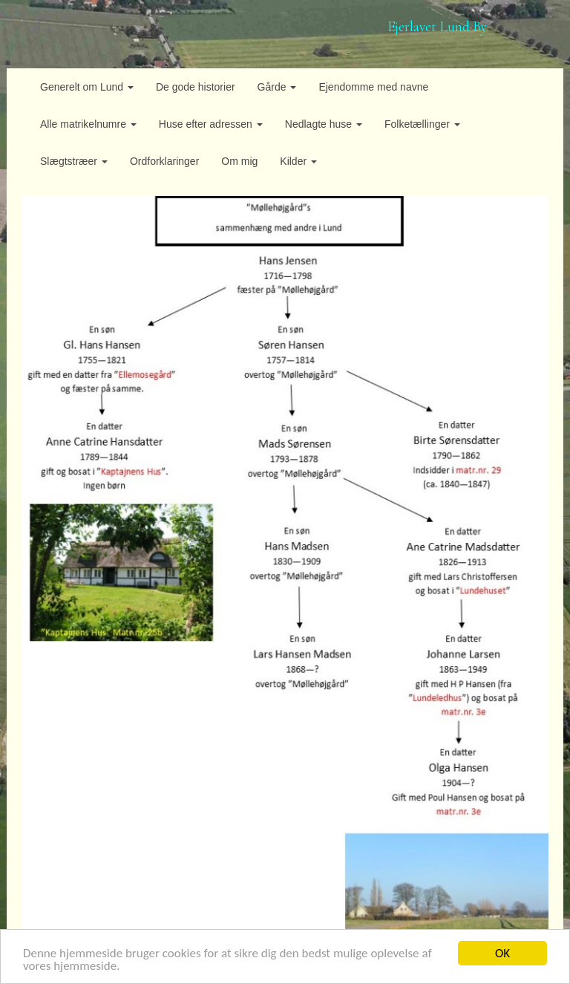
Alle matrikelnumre (88, 124)
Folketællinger (422, 124)
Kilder (298, 161)
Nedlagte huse (323, 124)
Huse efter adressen (211, 124)
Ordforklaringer (164, 161)
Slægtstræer (74, 161)
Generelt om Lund (87, 87)
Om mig (239, 161)
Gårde (277, 87)
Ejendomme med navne (373, 87)
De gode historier (195, 87)
